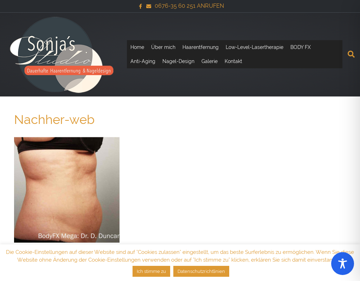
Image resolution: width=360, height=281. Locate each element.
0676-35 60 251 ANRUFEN (189, 5)
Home (137, 47)
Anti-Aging (142, 61)
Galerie (209, 61)
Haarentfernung (200, 47)
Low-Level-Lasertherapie (254, 47)
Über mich (163, 47)
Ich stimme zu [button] (151, 271)
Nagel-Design (178, 61)
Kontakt (233, 61)
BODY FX (300, 47)
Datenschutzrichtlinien (201, 271)
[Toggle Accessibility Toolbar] (342, 263)
